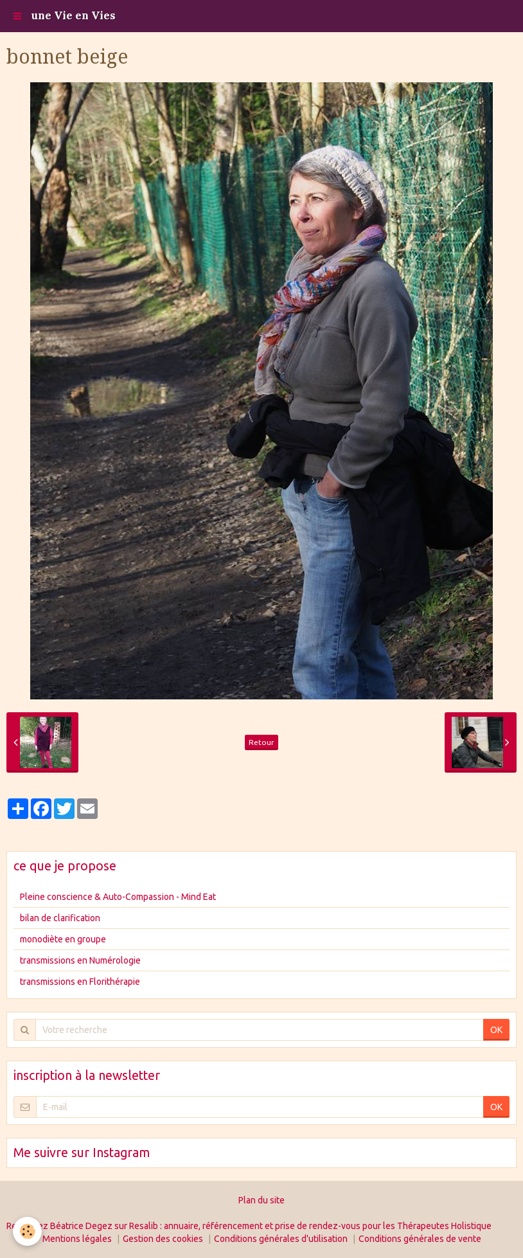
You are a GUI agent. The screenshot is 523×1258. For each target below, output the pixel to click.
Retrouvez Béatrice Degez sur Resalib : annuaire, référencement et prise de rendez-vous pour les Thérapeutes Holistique (249, 1226)
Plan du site (261, 1200)
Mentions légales (77, 1239)
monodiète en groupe (63, 939)
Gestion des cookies (163, 1239)
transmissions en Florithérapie (80, 981)
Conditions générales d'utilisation (281, 1239)
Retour (261, 742)
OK (496, 1030)
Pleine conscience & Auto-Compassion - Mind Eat (118, 897)
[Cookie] (27, 1231)
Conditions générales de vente (420, 1239)
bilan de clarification (60, 918)
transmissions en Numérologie (80, 960)
